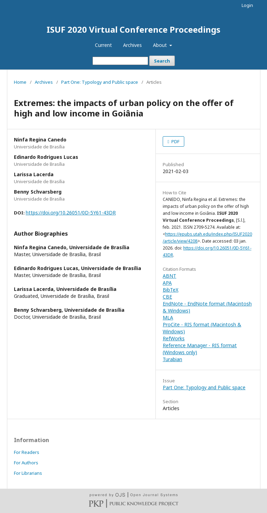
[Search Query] (120, 61)
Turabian (172, 359)
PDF (174, 141)
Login (247, 5)
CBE (167, 296)
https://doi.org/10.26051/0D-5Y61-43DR (71, 212)
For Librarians (28, 473)
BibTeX (170, 289)
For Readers (26, 452)
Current (103, 45)
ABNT (169, 275)
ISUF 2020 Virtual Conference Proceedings (133, 29)
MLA (168, 317)
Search (162, 61)
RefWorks (174, 338)
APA (167, 282)
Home (20, 82)
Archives (132, 45)
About (160, 45)
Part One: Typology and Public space (99, 82)
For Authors (26, 462)
